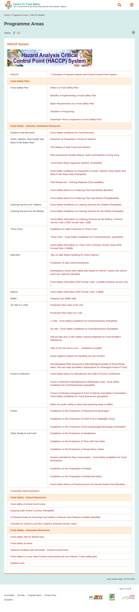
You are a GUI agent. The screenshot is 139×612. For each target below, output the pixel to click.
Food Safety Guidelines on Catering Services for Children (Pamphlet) (85, 204)
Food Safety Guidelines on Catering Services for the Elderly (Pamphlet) (87, 211)
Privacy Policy (50, 595)
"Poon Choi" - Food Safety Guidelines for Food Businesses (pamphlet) (86, 237)
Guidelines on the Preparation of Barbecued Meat (75, 476)
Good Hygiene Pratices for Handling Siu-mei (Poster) (77, 356)
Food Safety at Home (21, 543)
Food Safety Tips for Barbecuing (27, 536)
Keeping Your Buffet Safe (63, 298)
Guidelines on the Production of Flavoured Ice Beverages (79, 410)
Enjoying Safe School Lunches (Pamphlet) (32, 510)
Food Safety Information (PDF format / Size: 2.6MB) (76, 291)
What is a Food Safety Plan (64, 87)
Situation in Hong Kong (62, 111)
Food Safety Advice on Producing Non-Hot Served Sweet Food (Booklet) (87, 484)
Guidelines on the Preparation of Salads (70, 468)
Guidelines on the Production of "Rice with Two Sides (77, 441)
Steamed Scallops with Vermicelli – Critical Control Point (39, 550)
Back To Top (124, 589)
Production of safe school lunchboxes (69, 262)
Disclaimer (8, 600)
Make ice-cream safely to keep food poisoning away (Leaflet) (81, 404)
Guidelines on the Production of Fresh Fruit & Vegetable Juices (82, 418)
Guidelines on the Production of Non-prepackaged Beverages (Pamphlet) (87, 426)
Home (7, 15)
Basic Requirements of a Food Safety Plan (72, 103)
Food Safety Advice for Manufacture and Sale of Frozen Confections (85, 373)
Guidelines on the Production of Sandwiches (73, 433)
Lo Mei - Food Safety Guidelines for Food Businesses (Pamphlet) (83, 321)
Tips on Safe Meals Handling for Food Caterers (74, 255)
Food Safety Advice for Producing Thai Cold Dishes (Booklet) (81, 190)
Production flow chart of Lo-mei (66, 312)
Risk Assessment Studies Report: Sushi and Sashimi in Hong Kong (84, 155)
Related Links (18, 563)
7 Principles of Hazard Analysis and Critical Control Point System (83, 74)
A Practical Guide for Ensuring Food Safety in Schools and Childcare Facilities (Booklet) (55, 517)
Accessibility (9, 595)
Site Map (21, 595)
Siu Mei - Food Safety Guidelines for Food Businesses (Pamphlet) (84, 328)
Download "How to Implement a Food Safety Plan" (76, 119)
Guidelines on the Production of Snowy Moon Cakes (77, 449)
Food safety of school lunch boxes (28, 504)
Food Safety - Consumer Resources (30, 530)
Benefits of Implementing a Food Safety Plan (73, 95)
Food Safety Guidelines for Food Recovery (72, 132)
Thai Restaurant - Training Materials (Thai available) (77, 182)
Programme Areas (20, 15)
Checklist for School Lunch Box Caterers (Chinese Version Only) (44, 523)
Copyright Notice (35, 595)
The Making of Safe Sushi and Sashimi (70, 147)
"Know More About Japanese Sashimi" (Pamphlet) (76, 163)
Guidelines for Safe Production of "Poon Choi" (73, 229)
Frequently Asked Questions (25, 491)
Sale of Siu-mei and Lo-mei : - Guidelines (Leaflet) (76, 348)
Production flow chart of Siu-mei (66, 305)
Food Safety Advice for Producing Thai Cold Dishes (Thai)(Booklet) (84, 198)
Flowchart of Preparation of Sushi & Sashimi (73, 139)
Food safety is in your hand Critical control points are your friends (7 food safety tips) (54, 556)
